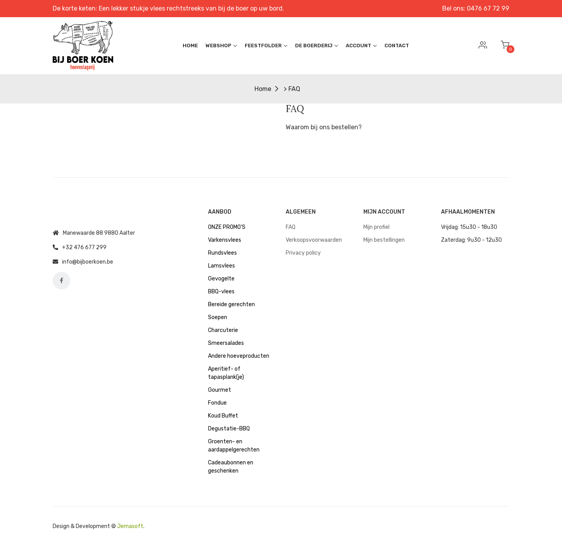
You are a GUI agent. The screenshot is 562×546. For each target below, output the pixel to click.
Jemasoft (130, 526)
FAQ (290, 227)
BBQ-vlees (221, 291)
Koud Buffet (223, 415)
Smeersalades (226, 343)
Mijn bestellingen (384, 240)
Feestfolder (266, 45)
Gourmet (219, 390)
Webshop (221, 45)
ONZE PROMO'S (226, 227)
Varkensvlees (224, 240)
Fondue (217, 403)
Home (190, 45)
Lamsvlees (221, 265)
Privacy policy (303, 253)
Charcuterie (223, 330)
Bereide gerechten (231, 304)
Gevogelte (221, 278)
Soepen (217, 317)
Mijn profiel (376, 227)
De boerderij (316, 45)
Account (361, 45)
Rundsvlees (222, 253)
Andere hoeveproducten (238, 356)
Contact (396, 45)
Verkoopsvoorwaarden (314, 240)
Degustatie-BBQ (229, 428)
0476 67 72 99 (488, 8)
